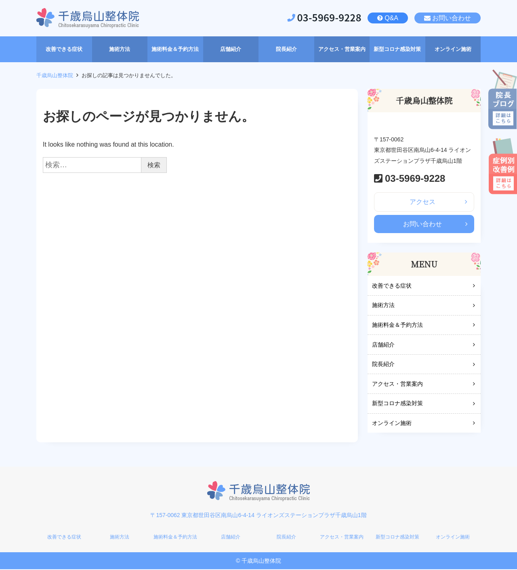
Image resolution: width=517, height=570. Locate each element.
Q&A (391, 18)
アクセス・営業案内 (397, 384)
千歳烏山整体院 (54, 75)
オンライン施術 (392, 424)
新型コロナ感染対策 (397, 404)
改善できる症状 (392, 286)
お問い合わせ (451, 18)
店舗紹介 (383, 345)
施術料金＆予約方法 (397, 325)
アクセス (422, 201)
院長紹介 (383, 365)
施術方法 (383, 306)
